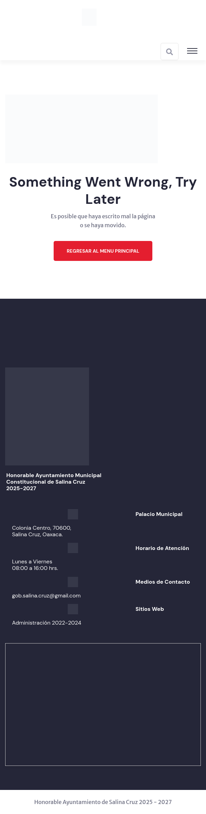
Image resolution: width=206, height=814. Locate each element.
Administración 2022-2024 (46, 622)
